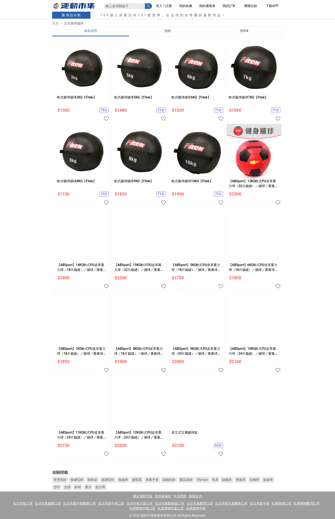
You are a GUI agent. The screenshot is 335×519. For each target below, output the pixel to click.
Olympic (202, 480)
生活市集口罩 (23, 503)
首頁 (55, 23)
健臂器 (137, 480)
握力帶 (100, 487)
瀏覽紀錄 (250, 6)
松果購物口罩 (281, 503)
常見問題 (180, 496)
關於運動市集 (143, 496)
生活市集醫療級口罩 (169, 503)
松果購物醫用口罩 (307, 503)
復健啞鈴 (77, 480)
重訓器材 (186, 480)
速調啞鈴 (107, 480)
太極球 (254, 480)
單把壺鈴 (60, 480)
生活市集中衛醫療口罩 (79, 503)
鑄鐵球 (227, 480)
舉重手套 (152, 480)
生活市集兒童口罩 (140, 503)
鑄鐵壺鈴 (169, 480)
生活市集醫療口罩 (48, 503)
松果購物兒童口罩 (171, 508)
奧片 (88, 487)
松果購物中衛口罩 (142, 508)
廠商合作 (195, 496)
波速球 (268, 480)
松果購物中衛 (196, 508)
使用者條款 (163, 496)
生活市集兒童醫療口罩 (231, 503)
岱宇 (57, 487)
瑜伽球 (123, 480)
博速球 (240, 480)
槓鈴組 (92, 480)
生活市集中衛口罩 (111, 503)
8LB (215, 480)
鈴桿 (77, 487)
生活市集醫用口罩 (200, 503)
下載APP (272, 6)
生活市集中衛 (259, 503)
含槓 (67, 487)
